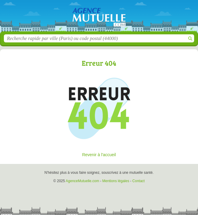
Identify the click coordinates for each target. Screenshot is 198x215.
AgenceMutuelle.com (99, 17)
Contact (138, 181)
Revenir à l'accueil (99, 154)
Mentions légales (115, 181)
